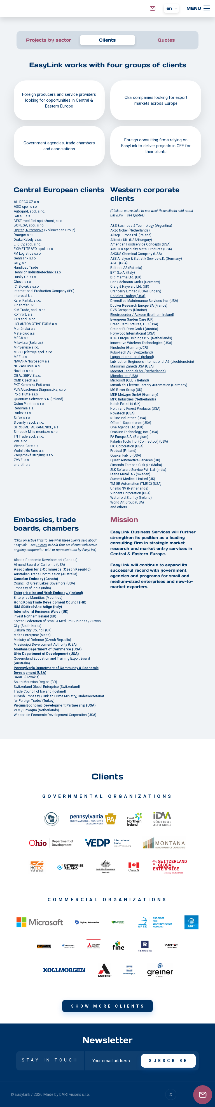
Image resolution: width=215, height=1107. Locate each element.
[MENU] (206, 8)
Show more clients (108, 1006)
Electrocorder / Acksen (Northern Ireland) (142, 315)
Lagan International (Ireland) (132, 357)
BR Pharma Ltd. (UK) (125, 278)
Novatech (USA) (122, 414)
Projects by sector (48, 40)
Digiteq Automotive (28, 230)
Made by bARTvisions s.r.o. (66, 1094)
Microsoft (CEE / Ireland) (129, 381)
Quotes (166, 40)
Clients (107, 40)
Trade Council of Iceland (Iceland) (40, 691)
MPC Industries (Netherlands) (133, 399)
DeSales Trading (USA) (127, 296)
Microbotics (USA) (124, 376)
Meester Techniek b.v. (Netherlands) (138, 371)
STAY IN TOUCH (50, 1060)
